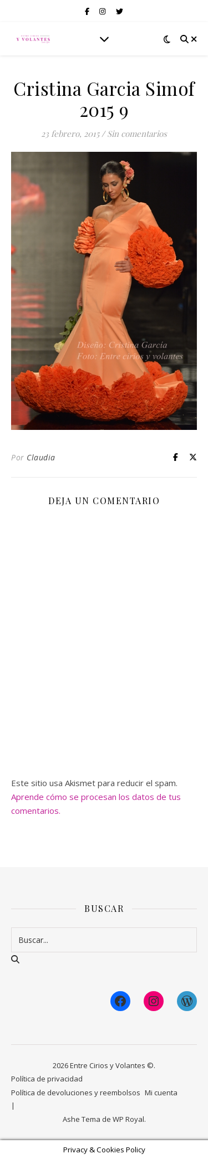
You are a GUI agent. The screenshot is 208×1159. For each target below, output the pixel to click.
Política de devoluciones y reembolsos (75, 1093)
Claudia (41, 457)
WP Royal (128, 1119)
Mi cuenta (161, 1093)
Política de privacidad (47, 1079)
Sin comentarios (137, 133)
